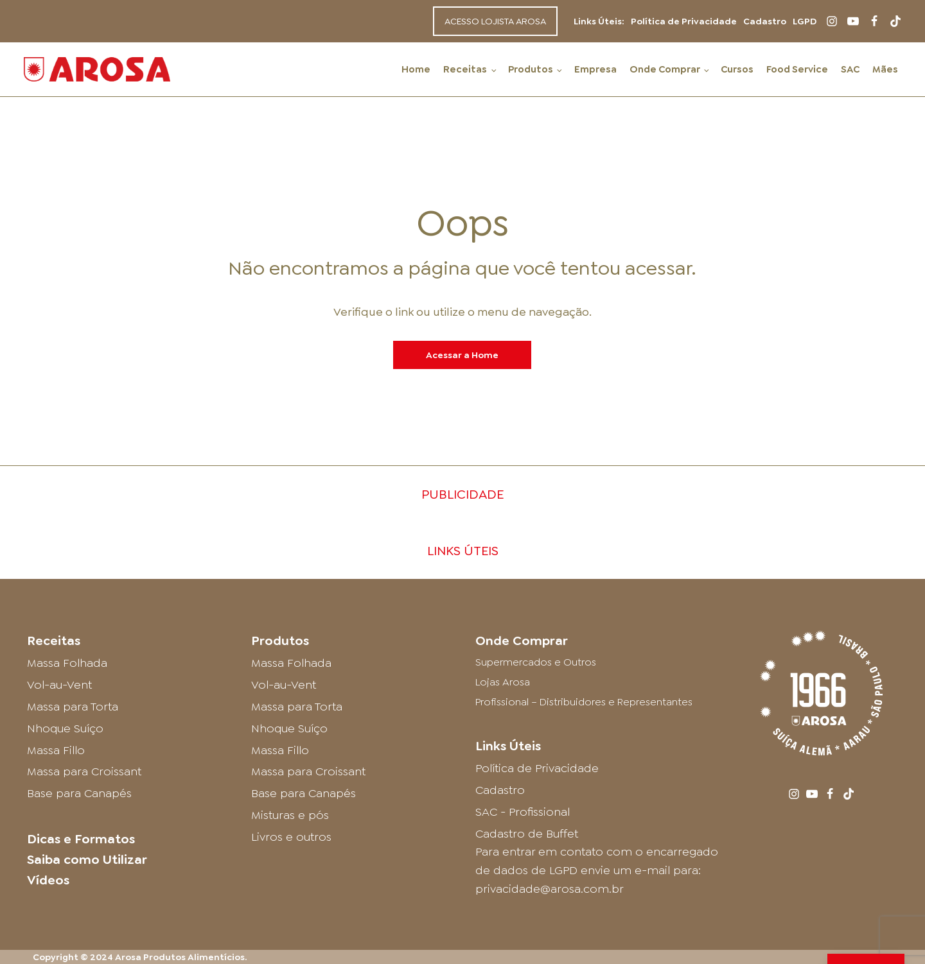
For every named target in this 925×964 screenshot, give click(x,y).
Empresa (595, 69)
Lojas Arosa (502, 682)
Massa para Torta (72, 706)
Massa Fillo (56, 750)
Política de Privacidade (684, 21)
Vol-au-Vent (59, 685)
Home (415, 69)
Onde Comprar (665, 69)
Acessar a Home (462, 355)
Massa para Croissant (84, 771)
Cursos (737, 69)
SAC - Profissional (522, 812)
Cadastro (764, 21)
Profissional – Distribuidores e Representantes (583, 702)
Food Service (797, 69)
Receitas (465, 69)
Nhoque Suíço (65, 728)
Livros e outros (291, 837)
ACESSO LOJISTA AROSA (495, 21)
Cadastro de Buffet (526, 833)
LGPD (804, 21)
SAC (850, 69)
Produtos (530, 69)
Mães (885, 69)
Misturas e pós (290, 815)
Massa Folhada (67, 663)
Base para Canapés (79, 793)
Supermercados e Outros (535, 662)
